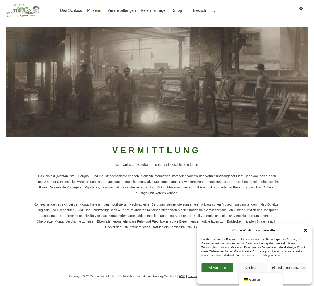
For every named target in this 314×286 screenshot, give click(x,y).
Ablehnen (251, 267)
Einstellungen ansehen (288, 267)
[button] (305, 230)
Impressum (195, 276)
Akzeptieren (217, 267)
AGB (182, 276)
